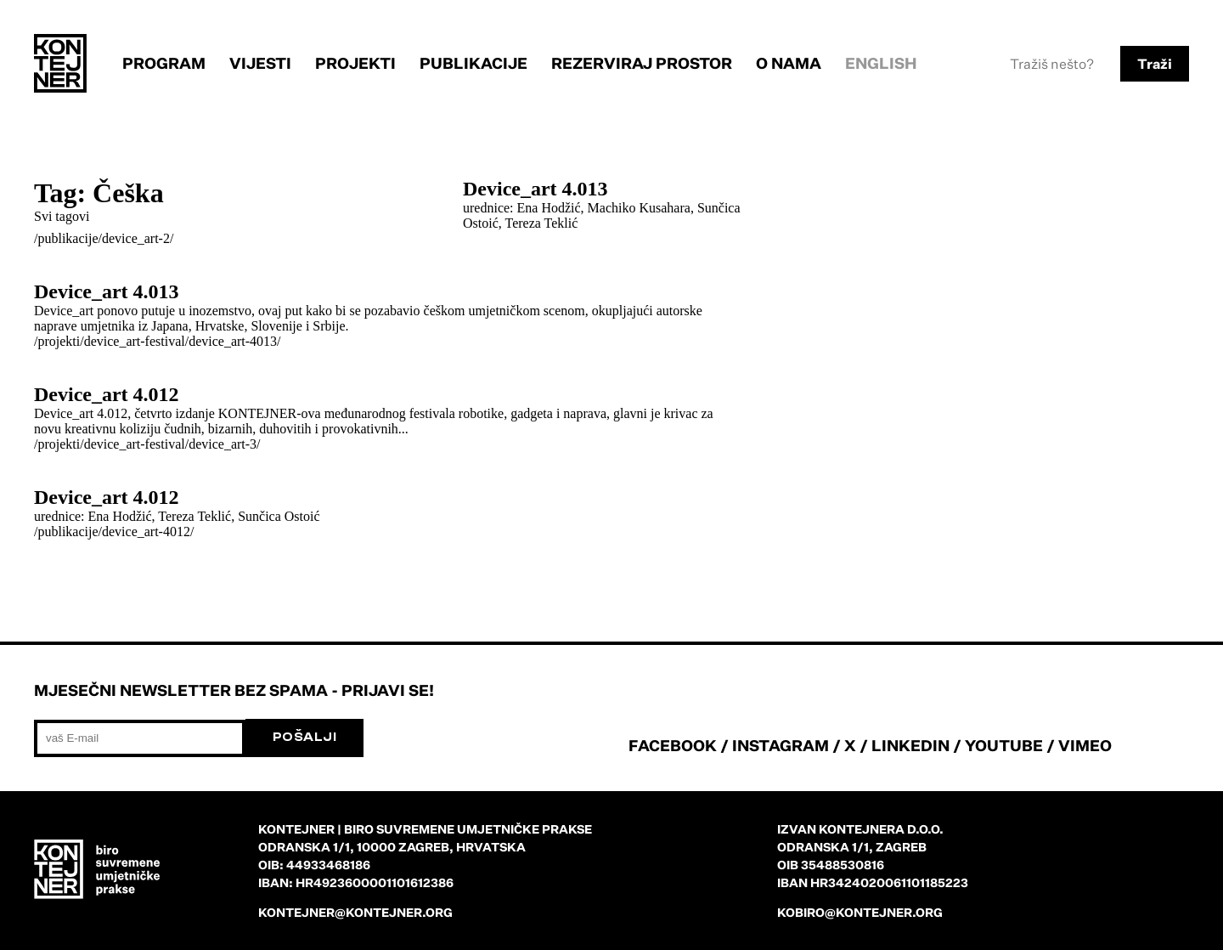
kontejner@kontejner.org (355, 912)
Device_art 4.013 (535, 189)
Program (164, 63)
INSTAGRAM (780, 745)
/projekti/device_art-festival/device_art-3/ (147, 444)
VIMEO (1085, 745)
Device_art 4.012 (106, 394)
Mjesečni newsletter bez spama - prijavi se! (234, 690)
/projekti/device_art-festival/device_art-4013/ (157, 341)
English (881, 63)
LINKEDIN (910, 745)
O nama (788, 63)
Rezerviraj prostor (641, 63)
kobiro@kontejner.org (860, 912)
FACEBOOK (672, 745)
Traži (1154, 63)
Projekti (355, 63)
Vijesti (260, 63)
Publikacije (473, 63)
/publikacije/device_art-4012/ (114, 531)
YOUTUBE (1004, 745)
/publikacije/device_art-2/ (103, 238)
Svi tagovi (61, 216)
